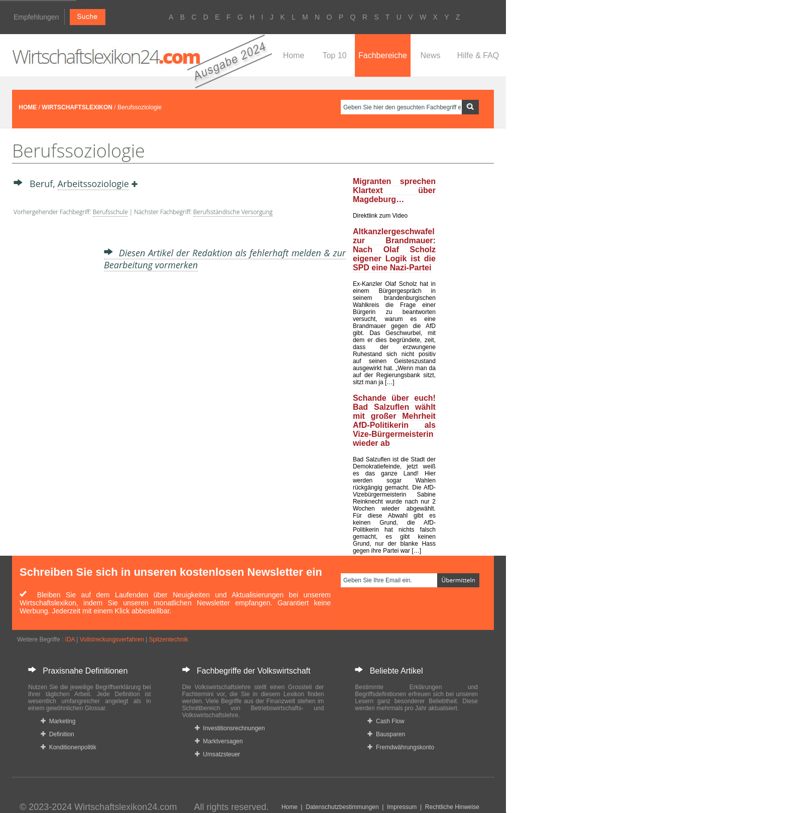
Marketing (58, 721)
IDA (70, 639)
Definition (57, 734)
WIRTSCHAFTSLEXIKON (77, 107)
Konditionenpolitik (68, 747)
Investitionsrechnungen (230, 728)
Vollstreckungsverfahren (112, 639)
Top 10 (334, 55)
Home (294, 55)
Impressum (402, 806)
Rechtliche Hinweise (452, 806)
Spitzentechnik (168, 639)
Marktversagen (219, 741)
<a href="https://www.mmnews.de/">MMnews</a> (54, 380)
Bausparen (386, 734)
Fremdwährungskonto (400, 747)
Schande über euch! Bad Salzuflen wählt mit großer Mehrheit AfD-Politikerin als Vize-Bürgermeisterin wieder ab (394, 420)
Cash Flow (385, 721)
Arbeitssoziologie (93, 184)
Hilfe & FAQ (478, 55)
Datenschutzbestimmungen (342, 806)
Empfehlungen (36, 17)
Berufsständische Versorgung (233, 212)
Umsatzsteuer (217, 754)
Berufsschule (110, 212)
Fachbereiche (382, 55)
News (430, 55)
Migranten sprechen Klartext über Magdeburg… (394, 190)
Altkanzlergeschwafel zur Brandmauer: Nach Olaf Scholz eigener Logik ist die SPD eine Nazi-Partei (394, 249)
